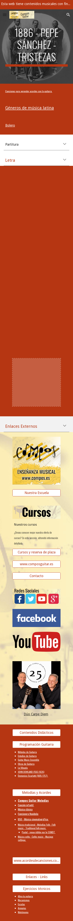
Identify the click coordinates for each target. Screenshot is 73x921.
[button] (4, 14)
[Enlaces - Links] (36, 877)
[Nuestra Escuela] (36, 492)
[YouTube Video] (36, 194)
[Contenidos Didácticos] (36, 732)
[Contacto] (36, 575)
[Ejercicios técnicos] (36, 888)
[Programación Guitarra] (36, 744)
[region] (36, 4)
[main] (36, 46)
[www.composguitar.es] (36, 564)
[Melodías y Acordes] (36, 792)
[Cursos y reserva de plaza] (36, 552)
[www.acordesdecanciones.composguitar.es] (36, 860)
